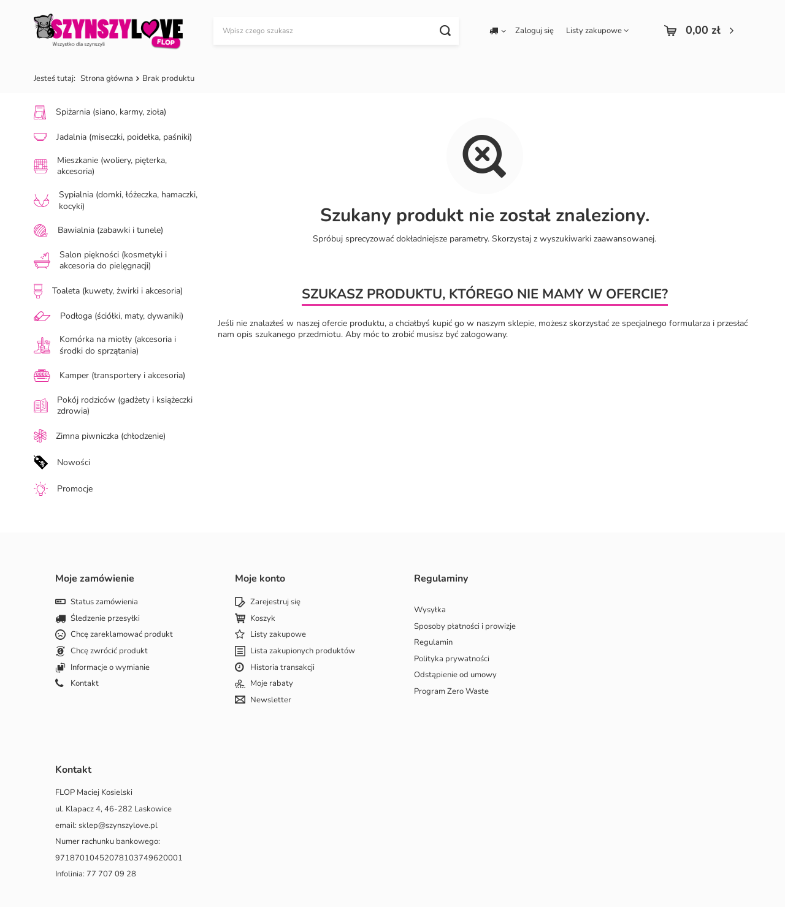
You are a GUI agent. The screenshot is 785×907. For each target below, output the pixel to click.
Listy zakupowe (594, 30)
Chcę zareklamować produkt (122, 635)
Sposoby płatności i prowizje (465, 627)
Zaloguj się (534, 31)
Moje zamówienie (94, 578)
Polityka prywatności (451, 659)
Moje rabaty (271, 684)
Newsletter (270, 700)
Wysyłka (430, 610)
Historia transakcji (282, 668)
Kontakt (85, 684)
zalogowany (483, 334)
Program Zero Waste (451, 692)
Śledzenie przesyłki (105, 619)
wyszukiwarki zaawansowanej (597, 239)
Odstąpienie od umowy (455, 675)
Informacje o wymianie (110, 668)
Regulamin (433, 643)
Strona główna (106, 78)
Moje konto (260, 578)
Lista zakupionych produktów (302, 651)
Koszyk (262, 619)
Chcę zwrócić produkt (109, 651)
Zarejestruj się (275, 602)
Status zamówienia (104, 602)
